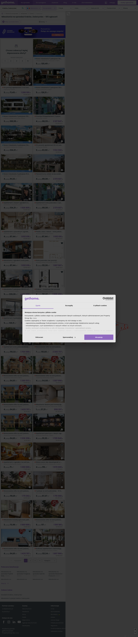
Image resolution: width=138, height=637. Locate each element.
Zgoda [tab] (38, 305)
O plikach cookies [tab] (100, 305)
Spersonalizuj (69, 337)
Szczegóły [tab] (69, 305)
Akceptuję (99, 337)
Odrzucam (39, 337)
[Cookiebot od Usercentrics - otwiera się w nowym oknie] (104, 298)
